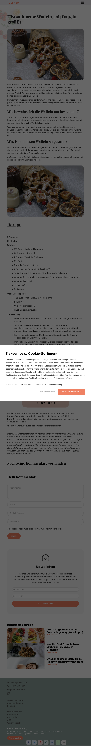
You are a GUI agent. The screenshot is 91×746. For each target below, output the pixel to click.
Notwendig (11, 385)
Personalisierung (53, 385)
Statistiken (25, 385)
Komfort (38, 385)
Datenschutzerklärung (63, 378)
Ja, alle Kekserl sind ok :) (71, 392)
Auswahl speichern (47, 392)
